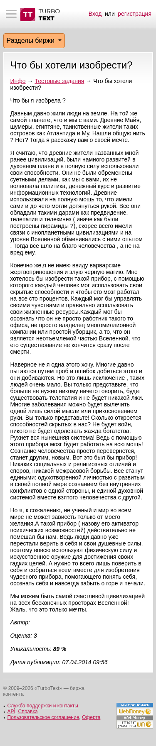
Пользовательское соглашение (43, 717)
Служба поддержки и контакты (42, 706)
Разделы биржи (32, 40)
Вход (95, 13)
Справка (28, 711)
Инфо (18, 81)
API (11, 711)
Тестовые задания (59, 81)
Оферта (91, 717)
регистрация (134, 13)
